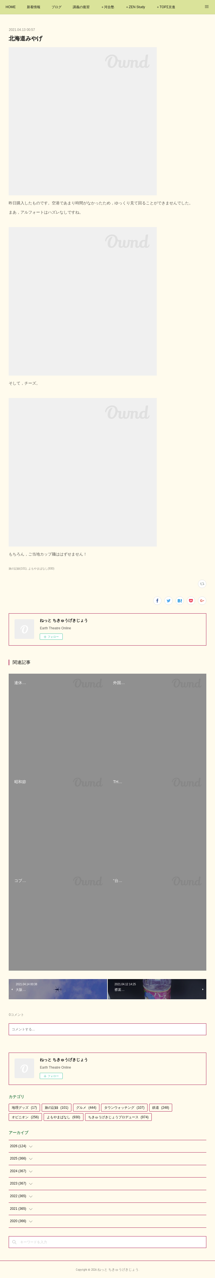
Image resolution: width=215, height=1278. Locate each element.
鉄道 (160, 1108)
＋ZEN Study (135, 7)
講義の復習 (81, 7)
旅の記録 (56, 1108)
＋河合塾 (107, 7)
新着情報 (33, 7)
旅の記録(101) (17, 568)
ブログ (57, 7)
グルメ (86, 1108)
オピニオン (25, 1117)
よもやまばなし (63, 1117)
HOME (11, 7)
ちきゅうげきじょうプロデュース (118, 1117)
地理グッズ (24, 1108)
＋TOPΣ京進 (165, 7)
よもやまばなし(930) (41, 568)
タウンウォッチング (124, 1108)
